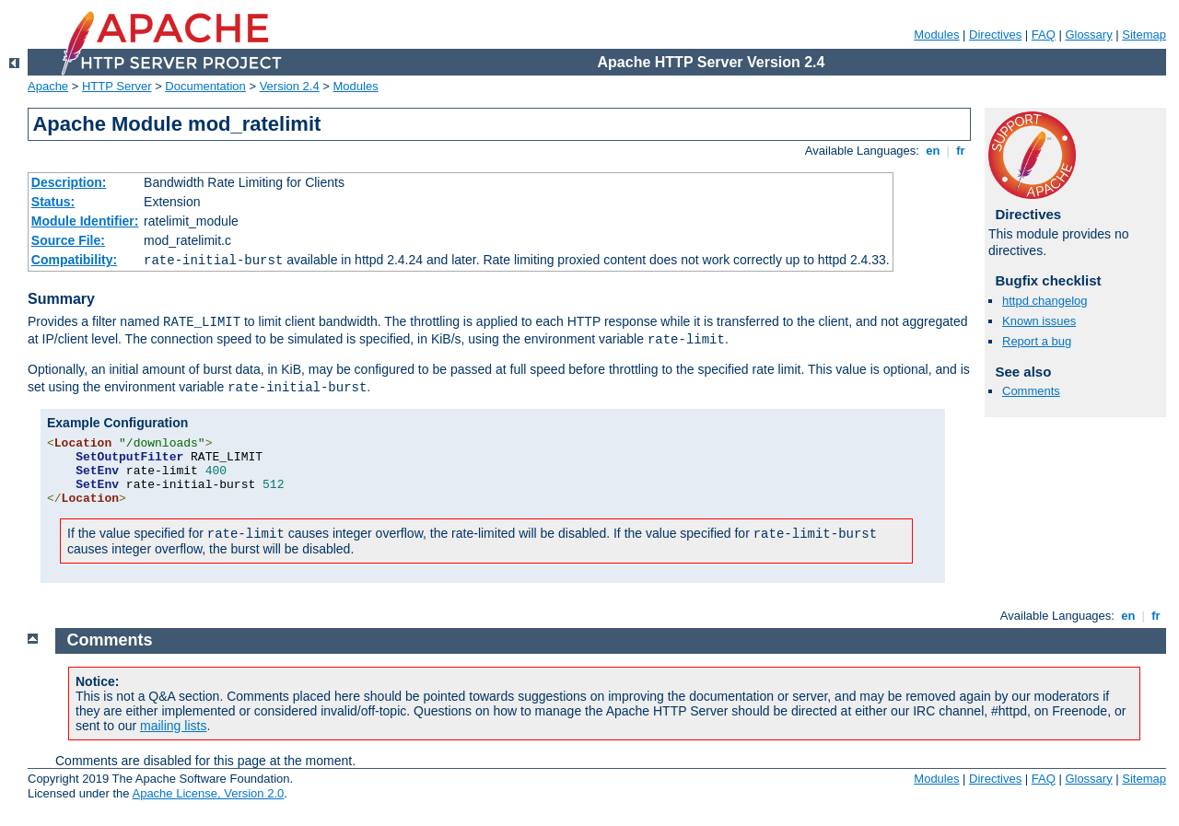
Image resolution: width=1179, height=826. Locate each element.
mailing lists (173, 725)
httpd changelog (1045, 301)
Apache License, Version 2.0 (208, 793)
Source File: (68, 240)
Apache (48, 86)
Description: (69, 182)
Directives (995, 34)
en (933, 150)
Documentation (205, 86)
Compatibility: (74, 259)
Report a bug (1036, 341)
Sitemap (1144, 34)
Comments (1031, 391)
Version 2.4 (290, 86)
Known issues (1039, 321)
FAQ (1044, 34)
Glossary (1088, 34)
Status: (53, 201)
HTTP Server (117, 86)
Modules (936, 34)
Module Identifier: (85, 221)
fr (961, 150)
